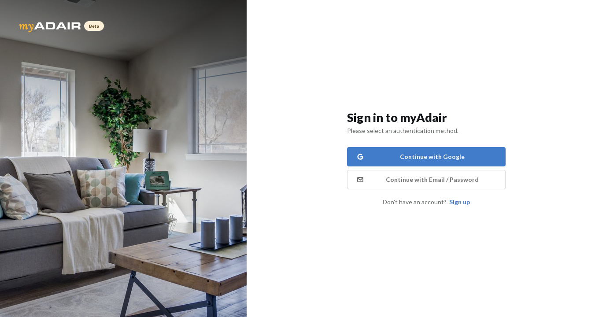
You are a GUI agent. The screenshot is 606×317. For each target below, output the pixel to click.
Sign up (459, 202)
